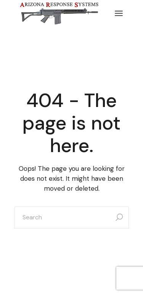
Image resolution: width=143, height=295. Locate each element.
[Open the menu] (119, 13)
